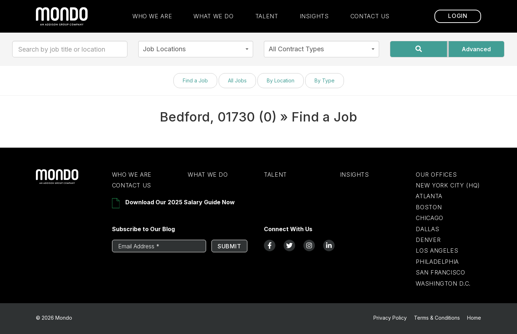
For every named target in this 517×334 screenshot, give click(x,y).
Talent (266, 16)
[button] (195, 49)
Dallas (427, 229)
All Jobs (237, 80)
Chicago (429, 217)
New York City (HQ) (448, 185)
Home (474, 318)
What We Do (213, 16)
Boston (429, 207)
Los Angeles (437, 250)
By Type (325, 80)
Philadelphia (437, 261)
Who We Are (152, 16)
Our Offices (436, 174)
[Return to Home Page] (68, 182)
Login (457, 16)
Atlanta (429, 196)
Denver (428, 239)
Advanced (476, 49)
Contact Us (370, 16)
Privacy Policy (390, 318)
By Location (280, 80)
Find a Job (195, 80)
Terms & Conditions (437, 318)
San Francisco (440, 272)
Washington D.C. (443, 283)
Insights (314, 16)
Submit (229, 246)
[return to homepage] (62, 16)
